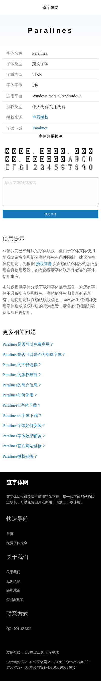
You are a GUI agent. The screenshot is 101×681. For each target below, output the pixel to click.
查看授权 (40, 117)
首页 (9, 534)
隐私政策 (13, 590)
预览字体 (51, 214)
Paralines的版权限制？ (22, 375)
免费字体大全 (16, 543)
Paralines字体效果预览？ (24, 436)
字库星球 (52, 652)
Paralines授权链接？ (20, 456)
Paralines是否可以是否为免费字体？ (34, 354)
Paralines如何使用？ (20, 395)
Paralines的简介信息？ (22, 385)
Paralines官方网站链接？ (24, 446)
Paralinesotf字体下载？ (22, 415)
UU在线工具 (34, 652)
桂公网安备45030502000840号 (52, 667)
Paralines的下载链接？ (22, 365)
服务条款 (13, 581)
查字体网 (51, 7)
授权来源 (44, 264)
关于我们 (13, 572)
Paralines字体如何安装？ (24, 425)
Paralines (40, 128)
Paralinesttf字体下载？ (22, 405)
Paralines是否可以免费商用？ (28, 344)
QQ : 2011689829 (19, 629)
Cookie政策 (14, 600)
